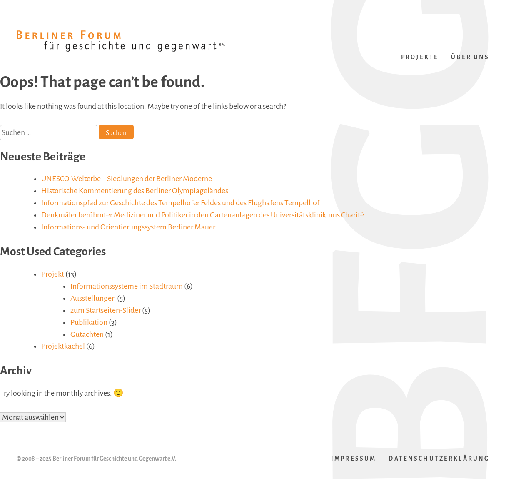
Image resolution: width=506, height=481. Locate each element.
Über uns (470, 57)
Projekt (52, 274)
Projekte (420, 57)
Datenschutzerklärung (439, 459)
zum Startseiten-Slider (105, 310)
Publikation (88, 322)
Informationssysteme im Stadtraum (126, 286)
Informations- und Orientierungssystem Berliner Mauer (128, 227)
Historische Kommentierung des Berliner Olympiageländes (134, 191)
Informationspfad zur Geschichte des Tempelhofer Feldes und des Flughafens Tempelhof (180, 203)
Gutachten (87, 334)
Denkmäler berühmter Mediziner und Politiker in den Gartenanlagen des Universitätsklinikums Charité (202, 215)
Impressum (353, 459)
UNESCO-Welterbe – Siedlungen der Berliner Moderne (126, 178)
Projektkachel (63, 346)
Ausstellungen (93, 298)
